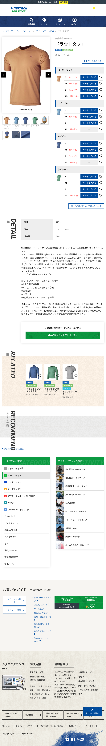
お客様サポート (64, 664)
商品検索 (31, 21)
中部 (32, 694)
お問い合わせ (74, 726)
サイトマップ (91, 726)
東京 (47, 686)
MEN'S (51, 31)
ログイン (74, 21)
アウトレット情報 (16, 600)
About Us (6, 726)
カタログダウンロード (13, 666)
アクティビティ (59, 21)
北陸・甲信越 (42, 690)
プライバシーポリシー (25, 726)
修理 (81, 677)
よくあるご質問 (16, 610)
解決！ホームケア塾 (87, 686)
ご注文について (41, 605)
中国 (45, 694)
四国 (32, 698)
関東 (32, 690)
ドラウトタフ (40, 31)
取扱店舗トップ (36, 672)
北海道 (32, 686)
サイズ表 (39, 609)
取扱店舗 (35, 664)
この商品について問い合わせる (86, 206)
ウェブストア (7, 31)
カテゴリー (44, 21)
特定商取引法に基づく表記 (51, 726)
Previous (3, 75)
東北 (40, 686)
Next (48, 75)
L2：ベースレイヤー (24, 31)
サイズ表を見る (92, 61)
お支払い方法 (40, 613)
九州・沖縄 (41, 698)
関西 (38, 694)
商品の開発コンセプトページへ (73, 335)
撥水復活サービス (86, 681)
